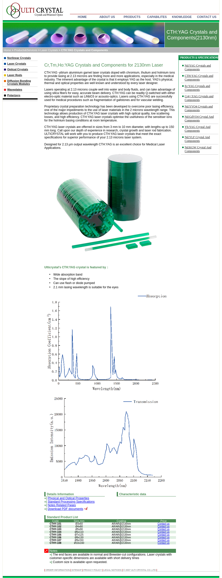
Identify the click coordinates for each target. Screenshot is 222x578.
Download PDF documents (65, 509)
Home (7, 50)
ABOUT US (107, 17)
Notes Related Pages (62, 505)
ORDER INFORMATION (58, 570)
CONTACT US (207, 17)
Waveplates (14, 89)
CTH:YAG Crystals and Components (199, 77)
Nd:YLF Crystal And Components (197, 139)
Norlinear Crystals (19, 57)
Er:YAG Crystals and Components (197, 88)
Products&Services (26, 50)
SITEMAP (76, 570)
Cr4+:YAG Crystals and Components (199, 98)
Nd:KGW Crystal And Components (198, 149)
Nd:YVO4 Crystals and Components (199, 108)
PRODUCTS (132, 17)
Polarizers (13, 95)
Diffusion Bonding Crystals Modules (19, 82)
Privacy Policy (92, 570)
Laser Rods (14, 75)
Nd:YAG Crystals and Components (198, 67)
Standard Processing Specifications (71, 501)
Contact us (163, 523)
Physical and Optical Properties (68, 498)
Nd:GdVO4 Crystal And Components (199, 118)
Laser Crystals (49, 50)
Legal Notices (112, 570)
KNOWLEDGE (182, 17)
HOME (82, 17)
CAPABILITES (157, 17)
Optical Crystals (17, 69)
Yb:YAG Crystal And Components (197, 128)
